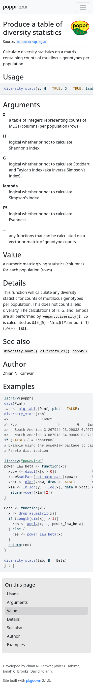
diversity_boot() (20, 351)
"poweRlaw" (31, 461)
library (11, 398)
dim (34, 519)
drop (23, 514)
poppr (10, 6)
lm (25, 487)
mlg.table (28, 409)
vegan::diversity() (61, 317)
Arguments (17, 602)
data (8, 404)
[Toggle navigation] (83, 7)
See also (14, 627)
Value (12, 611)
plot (29, 482)
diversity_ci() (55, 351)
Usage (13, 594)
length (23, 519)
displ (30, 472)
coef (29, 493)
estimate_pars (48, 477)
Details (13, 619)
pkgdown (33, 680)
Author (13, 636)
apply (32, 524)
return (14, 493)
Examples (16, 644)
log (32, 487)
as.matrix (38, 514)
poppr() (79, 351)
